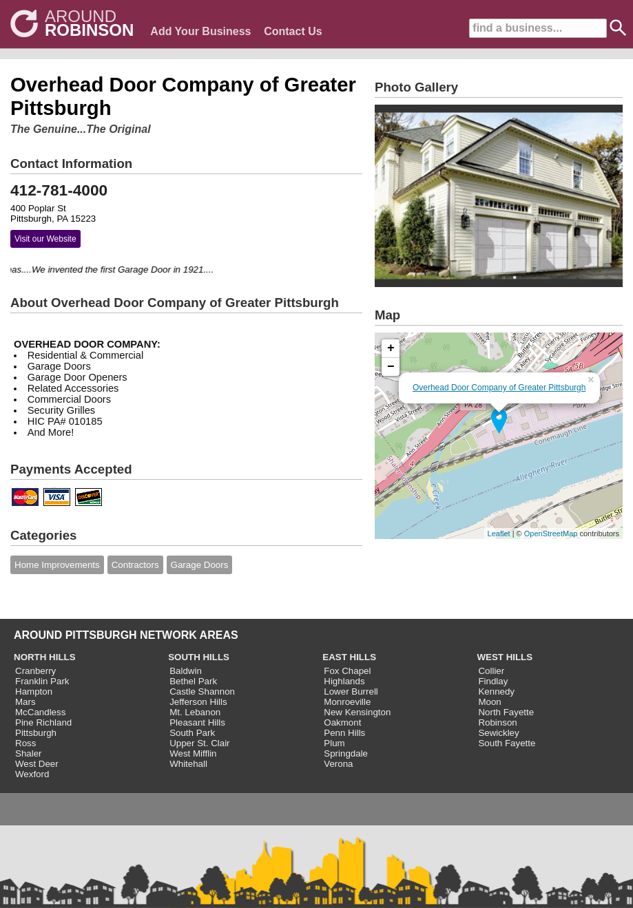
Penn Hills (344, 733)
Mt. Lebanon (194, 712)
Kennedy (496, 691)
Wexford (32, 774)
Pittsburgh (35, 733)
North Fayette (506, 712)
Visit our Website (45, 239)
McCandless (40, 712)
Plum (334, 743)
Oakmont (342, 722)
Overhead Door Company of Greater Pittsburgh (499, 387)
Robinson (497, 722)
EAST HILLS (349, 657)
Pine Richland (43, 722)
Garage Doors (200, 565)
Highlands (344, 681)
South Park (192, 733)
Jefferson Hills (198, 702)
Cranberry (35, 671)
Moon (489, 702)
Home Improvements (57, 565)
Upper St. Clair (199, 743)
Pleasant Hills (197, 722)
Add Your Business (200, 31)
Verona (338, 764)
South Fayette (506, 743)
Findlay (493, 681)
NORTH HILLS (45, 657)
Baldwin (185, 671)
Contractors (135, 565)
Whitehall (188, 764)
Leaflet (499, 533)
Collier (491, 671)
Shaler (28, 753)
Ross (25, 743)
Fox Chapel (347, 671)
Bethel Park (193, 681)
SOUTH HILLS (198, 657)
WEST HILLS (504, 657)
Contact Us (293, 31)
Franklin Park (42, 681)
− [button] (391, 367)
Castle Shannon (202, 691)
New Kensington (357, 712)
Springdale (346, 753)
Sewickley (498, 733)
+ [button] (391, 348)
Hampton (33, 691)
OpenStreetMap (551, 533)
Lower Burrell (351, 691)
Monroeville (347, 702)
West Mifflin (192, 753)
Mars (25, 702)
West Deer (37, 764)
